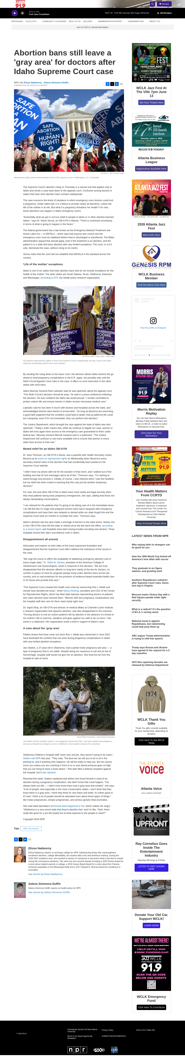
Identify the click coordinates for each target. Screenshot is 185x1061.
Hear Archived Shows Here (151, 529)
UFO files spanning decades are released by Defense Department (150, 669)
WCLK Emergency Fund (151, 1004)
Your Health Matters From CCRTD (151, 499)
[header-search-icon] (153, 7)
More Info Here (151, 240)
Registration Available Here (151, 174)
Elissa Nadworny (33, 88)
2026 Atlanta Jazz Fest (151, 232)
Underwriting (136, 27)
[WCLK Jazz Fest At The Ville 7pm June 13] (151, 68)
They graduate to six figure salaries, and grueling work (147, 575)
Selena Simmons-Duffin (56, 88)
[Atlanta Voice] (151, 774)
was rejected (49, 778)
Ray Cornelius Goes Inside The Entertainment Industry (151, 855)
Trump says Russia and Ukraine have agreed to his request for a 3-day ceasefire (151, 656)
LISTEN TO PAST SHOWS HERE (151, 874)
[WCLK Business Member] (151, 263)
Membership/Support (110, 27)
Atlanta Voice (151, 794)
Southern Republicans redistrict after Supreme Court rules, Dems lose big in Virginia (150, 589)
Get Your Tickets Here (151, 108)
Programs (17, 27)
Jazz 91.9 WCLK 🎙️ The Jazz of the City (150, 361)
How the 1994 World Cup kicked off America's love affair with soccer (151, 564)
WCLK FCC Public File (145, 1036)
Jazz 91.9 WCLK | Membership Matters (92, 33)
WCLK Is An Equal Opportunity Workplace (79, 1043)
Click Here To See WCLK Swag (151, 747)
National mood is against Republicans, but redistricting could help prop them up (148, 630)
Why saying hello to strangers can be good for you (151, 552)
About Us (155, 27)
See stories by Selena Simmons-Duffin (49, 898)
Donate (167, 7)
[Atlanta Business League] (151, 138)
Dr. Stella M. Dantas (54, 568)
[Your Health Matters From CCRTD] (151, 471)
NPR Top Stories (31, 834)
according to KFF (49, 283)
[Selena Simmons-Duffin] (20, 896)
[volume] (22, 19)
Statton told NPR (32, 764)
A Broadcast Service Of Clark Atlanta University (82, 1036)
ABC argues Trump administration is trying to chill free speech (151, 643)
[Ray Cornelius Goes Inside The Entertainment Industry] (151, 826)
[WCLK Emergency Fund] (151, 969)
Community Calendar (54, 27)
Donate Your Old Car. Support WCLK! (151, 923)
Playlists (31, 27)
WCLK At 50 (75, 27)
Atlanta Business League (151, 166)
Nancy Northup (71, 596)
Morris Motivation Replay (151, 417)
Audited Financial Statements (114, 1042)
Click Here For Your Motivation (151, 440)
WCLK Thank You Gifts (151, 727)
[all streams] (164, 19)
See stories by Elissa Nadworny (45, 880)
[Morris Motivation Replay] (151, 390)
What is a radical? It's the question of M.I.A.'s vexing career (151, 616)
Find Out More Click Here (151, 290)
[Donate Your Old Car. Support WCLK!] (151, 900)
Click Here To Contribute (151, 1013)
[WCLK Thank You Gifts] (151, 700)
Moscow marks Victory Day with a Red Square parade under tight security (151, 603)
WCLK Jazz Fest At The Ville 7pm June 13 (151, 98)
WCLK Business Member (151, 282)
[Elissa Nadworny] (20, 860)
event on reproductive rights (52, 464)
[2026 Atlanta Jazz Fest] (151, 204)
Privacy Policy (107, 1036)
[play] (15, 19)
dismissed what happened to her (67, 812)
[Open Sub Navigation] (38, 27)
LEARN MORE (151, 931)
